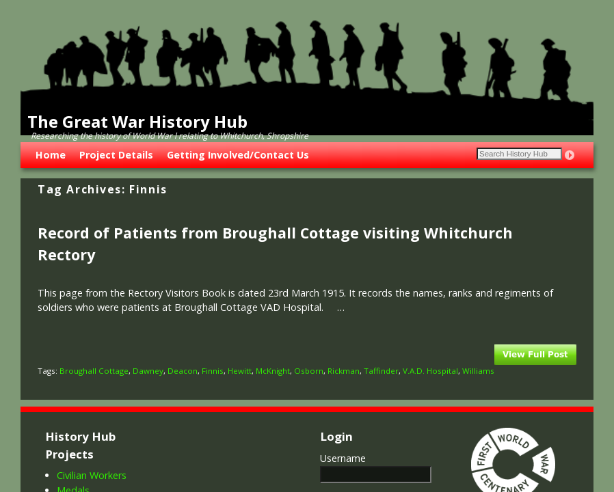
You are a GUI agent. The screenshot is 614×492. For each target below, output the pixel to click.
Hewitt (240, 371)
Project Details (116, 154)
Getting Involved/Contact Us (238, 154)
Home (51, 154)
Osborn (308, 371)
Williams (478, 371)
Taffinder (381, 371)
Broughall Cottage (94, 371)
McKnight (273, 371)
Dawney (148, 371)
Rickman (344, 371)
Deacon (183, 371)
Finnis (213, 371)
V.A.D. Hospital (430, 371)
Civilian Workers (91, 475)
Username (343, 458)
